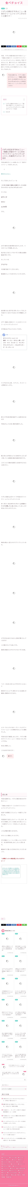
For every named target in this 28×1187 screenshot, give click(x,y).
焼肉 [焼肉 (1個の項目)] (24, 1174)
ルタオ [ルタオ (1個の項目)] (4, 1174)
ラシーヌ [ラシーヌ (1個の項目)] (4, 1172)
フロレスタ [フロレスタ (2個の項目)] (13, 1168)
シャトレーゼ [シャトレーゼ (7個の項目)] (5, 1161)
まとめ (8, 112)
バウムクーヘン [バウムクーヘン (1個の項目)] (21, 1164)
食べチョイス (14, 3)
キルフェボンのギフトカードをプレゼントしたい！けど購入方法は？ (14, 1133)
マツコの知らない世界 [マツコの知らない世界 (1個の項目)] (21, 1168)
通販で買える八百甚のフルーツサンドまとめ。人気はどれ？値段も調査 (13, 1105)
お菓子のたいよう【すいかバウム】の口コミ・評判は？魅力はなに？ (13, 1099)
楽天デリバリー (6, 174)
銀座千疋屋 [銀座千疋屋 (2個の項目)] (9, 1177)
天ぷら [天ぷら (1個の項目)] (20, 1174)
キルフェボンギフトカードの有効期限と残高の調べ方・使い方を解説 (14, 1139)
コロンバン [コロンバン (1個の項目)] (21, 1159)
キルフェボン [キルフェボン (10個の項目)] (21, 1157)
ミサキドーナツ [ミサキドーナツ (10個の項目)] (5, 1170)
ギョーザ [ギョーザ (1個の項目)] (9, 1159)
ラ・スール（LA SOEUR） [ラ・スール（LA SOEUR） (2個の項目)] (12, 1172)
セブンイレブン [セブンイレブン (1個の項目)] (12, 1161)
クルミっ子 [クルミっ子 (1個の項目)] (15, 1159)
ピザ (3, 918)
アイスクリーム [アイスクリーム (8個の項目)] (5, 1157)
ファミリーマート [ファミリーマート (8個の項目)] (17, 1166)
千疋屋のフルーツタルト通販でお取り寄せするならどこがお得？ (14, 1116)
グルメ (3, 8)
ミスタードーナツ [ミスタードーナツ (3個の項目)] (14, 1170)
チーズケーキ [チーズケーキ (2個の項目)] (14, 1164)
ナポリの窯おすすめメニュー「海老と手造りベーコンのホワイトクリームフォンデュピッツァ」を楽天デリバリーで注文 (15, 106)
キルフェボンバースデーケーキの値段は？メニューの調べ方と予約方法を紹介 (14, 1128)
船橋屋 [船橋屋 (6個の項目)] (4, 1177)
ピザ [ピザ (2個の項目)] (10, 1166)
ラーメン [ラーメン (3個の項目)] (21, 1172)
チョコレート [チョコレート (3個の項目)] (20, 1161)
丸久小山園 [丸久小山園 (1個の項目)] (14, 1174)
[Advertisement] (14, 132)
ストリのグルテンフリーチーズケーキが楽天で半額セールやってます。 (14, 1122)
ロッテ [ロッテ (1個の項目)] (9, 1174)
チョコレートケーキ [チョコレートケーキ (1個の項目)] (6, 1164)
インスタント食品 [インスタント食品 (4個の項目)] (14, 1157)
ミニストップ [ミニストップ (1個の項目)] (21, 1170)
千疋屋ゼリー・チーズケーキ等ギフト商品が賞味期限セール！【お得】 (14, 1111)
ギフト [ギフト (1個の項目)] (4, 1159)
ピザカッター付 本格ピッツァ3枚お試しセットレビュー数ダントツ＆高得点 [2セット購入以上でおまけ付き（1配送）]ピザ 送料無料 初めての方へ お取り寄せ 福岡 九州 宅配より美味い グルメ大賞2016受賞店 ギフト (11, 871)
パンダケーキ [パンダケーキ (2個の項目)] (5, 1166)
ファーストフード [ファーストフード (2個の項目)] (6, 1168)
